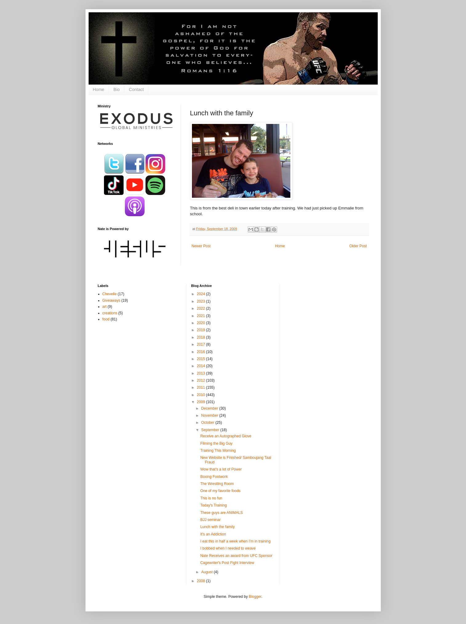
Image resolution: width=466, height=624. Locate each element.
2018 (201, 337)
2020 (201, 323)
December (210, 408)
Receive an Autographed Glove (225, 436)
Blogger (255, 596)
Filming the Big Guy (216, 443)
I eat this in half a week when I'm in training (235, 541)
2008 (201, 581)
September (210, 430)
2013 (201, 373)
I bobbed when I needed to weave (228, 548)
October (208, 422)
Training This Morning (218, 450)
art (104, 306)
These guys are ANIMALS (221, 513)
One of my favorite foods (220, 491)
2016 (201, 352)
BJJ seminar (210, 520)
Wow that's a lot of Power (221, 469)
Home (98, 89)
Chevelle (109, 294)
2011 (201, 387)
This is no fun (211, 498)
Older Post (358, 246)
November (210, 415)
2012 (201, 380)
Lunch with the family (217, 527)
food (106, 319)
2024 (201, 294)
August (207, 572)
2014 (201, 366)
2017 (201, 344)
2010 (201, 395)
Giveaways (111, 300)
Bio (117, 89)
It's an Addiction (213, 534)
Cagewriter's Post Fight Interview (227, 563)
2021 (201, 316)
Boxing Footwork (214, 477)
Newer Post (201, 246)
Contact (136, 89)
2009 (201, 402)
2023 (201, 301)
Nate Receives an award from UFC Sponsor (236, 556)
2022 (201, 308)
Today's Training (213, 505)
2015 (201, 359)
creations (109, 313)
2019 (201, 330)
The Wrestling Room (217, 484)
